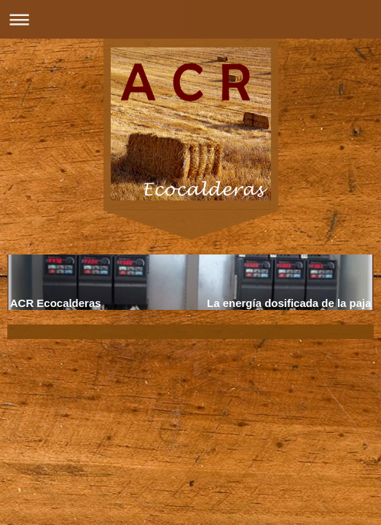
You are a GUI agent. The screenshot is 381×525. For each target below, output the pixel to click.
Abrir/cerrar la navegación (190, 19)
